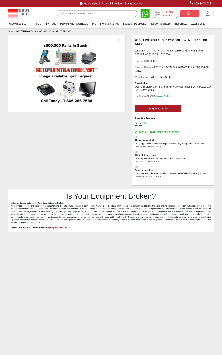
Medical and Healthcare (74, 24)
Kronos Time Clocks (134, 24)
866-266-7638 (200, 3)
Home (38, 24)
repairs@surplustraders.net (58, 228)
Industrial (181, 24)
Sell (189, 13)
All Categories (17, 24)
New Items (50, 24)
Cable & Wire (198, 24)
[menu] (108, 24)
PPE (94, 24)
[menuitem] (17, 24)
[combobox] (98, 13)
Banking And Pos (109, 24)
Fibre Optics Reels (160, 24)
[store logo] (18, 13)
